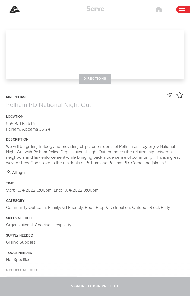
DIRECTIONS (95, 79)
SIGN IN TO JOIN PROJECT (95, 286)
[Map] (95, 54)
